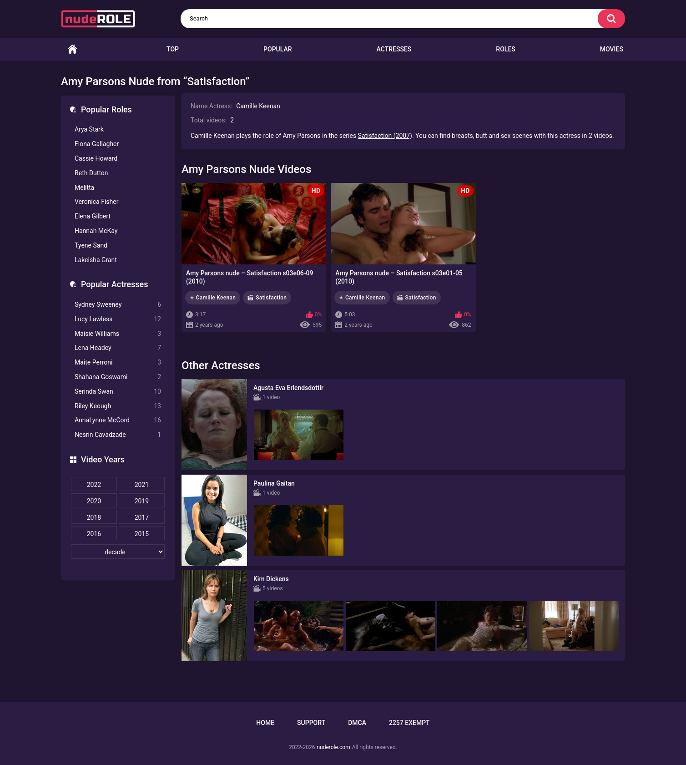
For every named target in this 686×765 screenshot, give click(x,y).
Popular (277, 49)
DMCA (357, 722)
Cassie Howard (96, 158)
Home (72, 49)
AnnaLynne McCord (118, 420)
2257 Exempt (409, 722)
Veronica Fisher (96, 201)
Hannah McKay (96, 230)
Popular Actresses (114, 284)
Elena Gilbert (93, 216)
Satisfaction (271, 297)
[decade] (118, 551)
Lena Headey (118, 348)
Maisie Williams (118, 334)
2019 (142, 501)
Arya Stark (89, 129)
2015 (142, 533)
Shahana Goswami (118, 377)
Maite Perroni (118, 362)
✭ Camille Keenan (213, 297)
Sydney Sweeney (118, 305)
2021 (142, 484)
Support (311, 722)
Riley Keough (118, 406)
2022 (94, 484)
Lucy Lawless (118, 319)
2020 (94, 501)
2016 (94, 533)
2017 (142, 517)
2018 (94, 517)
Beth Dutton (91, 173)
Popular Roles (106, 109)
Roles (505, 49)
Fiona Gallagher (97, 143)
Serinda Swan (118, 391)
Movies (611, 49)
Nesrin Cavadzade (118, 435)
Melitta (84, 187)
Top (172, 49)
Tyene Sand (91, 245)
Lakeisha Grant (96, 259)
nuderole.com (333, 747)
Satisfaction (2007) (385, 135)
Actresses (394, 49)
